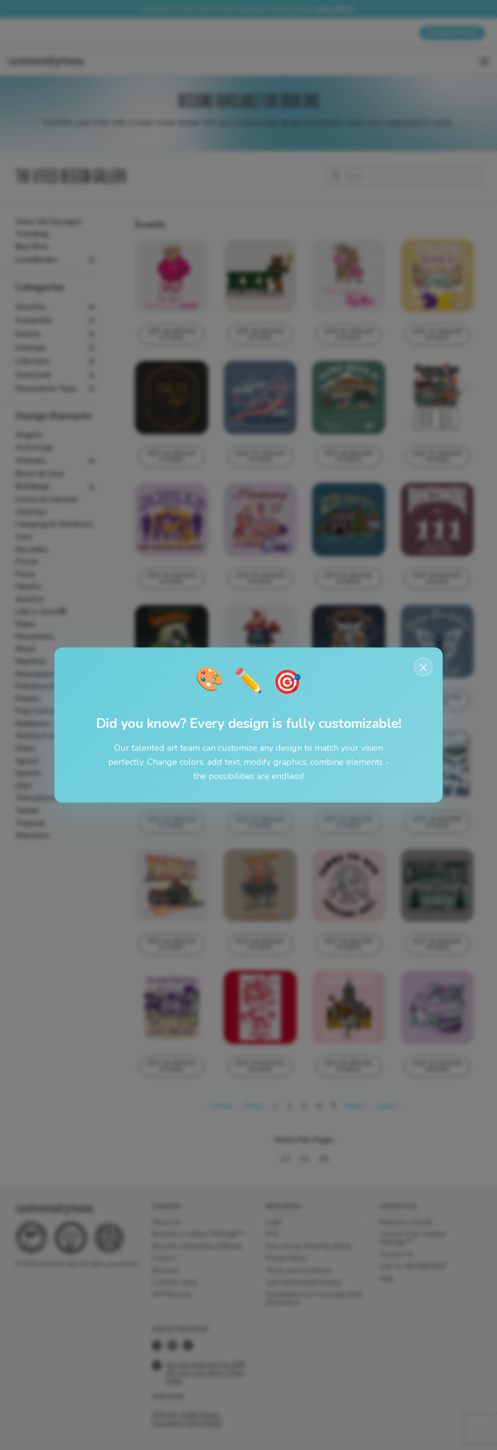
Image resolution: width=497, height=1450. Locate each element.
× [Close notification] (423, 667)
